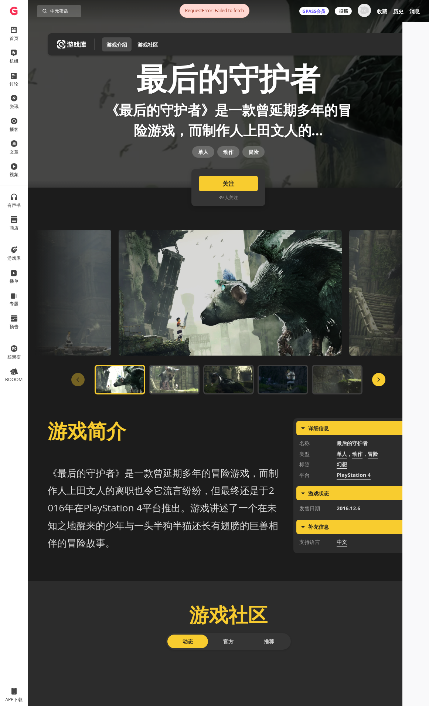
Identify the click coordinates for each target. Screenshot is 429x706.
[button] (411, 655)
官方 (228, 692)
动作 (228, 185)
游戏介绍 (116, 44)
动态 (188, 692)
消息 (414, 11)
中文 (342, 592)
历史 (398, 11)
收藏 (382, 11)
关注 (228, 235)
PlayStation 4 (354, 525)
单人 (203, 185)
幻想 (342, 515)
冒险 (253, 185)
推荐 (269, 692)
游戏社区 (147, 44)
